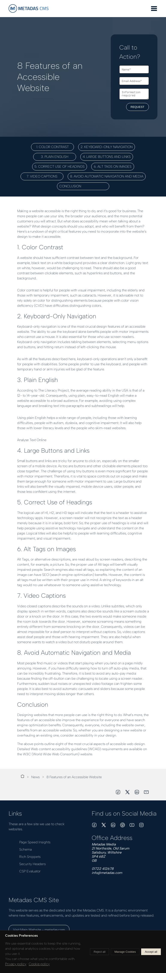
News (35, 777)
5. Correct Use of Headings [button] (59, 166)
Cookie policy (39, 964)
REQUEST (137, 107)
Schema (25, 849)
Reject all (99, 951)
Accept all (151, 951)
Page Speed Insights (34, 842)
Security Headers (32, 864)
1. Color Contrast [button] (52, 147)
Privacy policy (15, 964)
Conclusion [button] (83, 186)
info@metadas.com (107, 873)
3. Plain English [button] (54, 157)
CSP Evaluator (30, 871)
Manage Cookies (125, 951)
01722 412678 (103, 869)
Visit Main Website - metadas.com (39, 930)
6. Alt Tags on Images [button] (113, 166)
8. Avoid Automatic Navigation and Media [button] (106, 176)
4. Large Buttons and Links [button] (107, 157)
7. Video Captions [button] (42, 176)
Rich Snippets (29, 857)
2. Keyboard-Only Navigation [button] (107, 147)
